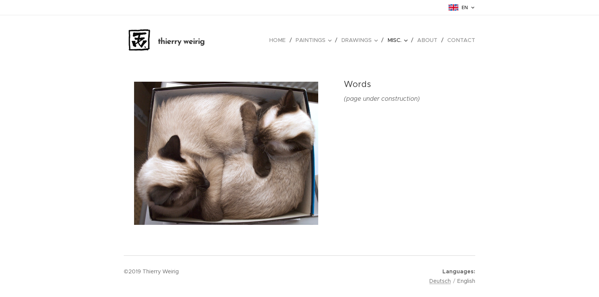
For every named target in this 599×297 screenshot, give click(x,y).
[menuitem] (284, 40)
